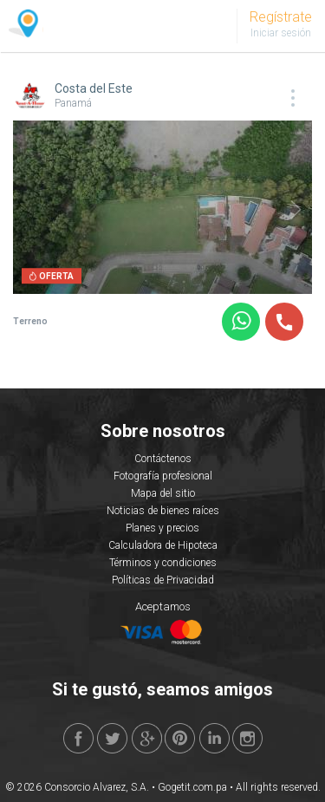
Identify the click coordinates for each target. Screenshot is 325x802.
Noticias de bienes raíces (163, 511)
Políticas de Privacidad (163, 580)
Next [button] (285, 210)
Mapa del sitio (163, 493)
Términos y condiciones (163, 563)
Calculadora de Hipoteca (163, 545)
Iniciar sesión (280, 33)
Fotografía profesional (163, 476)
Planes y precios (162, 528)
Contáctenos (163, 459)
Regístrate (281, 17)
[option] (162, 207)
